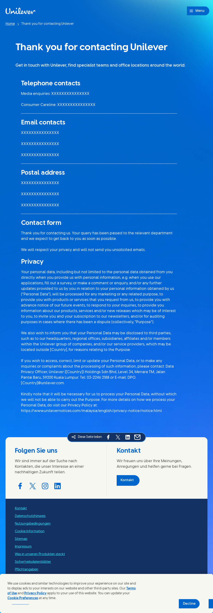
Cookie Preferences (22, 598)
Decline (189, 604)
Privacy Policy (35, 593)
